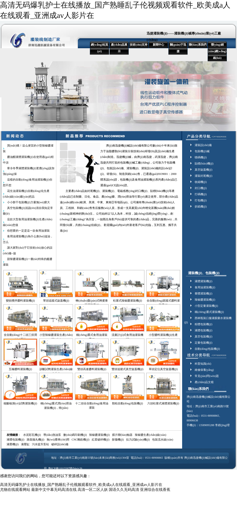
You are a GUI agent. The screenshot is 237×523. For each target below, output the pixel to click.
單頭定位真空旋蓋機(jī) (163, 369)
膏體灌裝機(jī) (203, 293)
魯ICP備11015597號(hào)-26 (65, 468)
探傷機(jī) (118, 439)
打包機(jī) (201, 200)
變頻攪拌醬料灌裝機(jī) (20, 300)
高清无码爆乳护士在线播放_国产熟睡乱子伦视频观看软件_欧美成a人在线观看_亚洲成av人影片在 (81, 485)
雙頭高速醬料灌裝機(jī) (91, 369)
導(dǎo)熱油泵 (52, 435)
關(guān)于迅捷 (178, 48)
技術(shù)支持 (138, 44)
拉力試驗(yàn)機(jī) (138, 439)
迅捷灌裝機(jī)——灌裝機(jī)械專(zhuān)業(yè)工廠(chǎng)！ (184, 37)
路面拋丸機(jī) (35, 439)
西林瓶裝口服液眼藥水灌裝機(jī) (208, 318)
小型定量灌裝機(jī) (206, 305)
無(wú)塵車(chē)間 (58, 439)
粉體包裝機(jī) (203, 324)
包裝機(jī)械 (202, 151)
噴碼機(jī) (201, 157)
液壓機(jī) (13, 444)
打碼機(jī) (201, 194)
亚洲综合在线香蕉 (155, 490)
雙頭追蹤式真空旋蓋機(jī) (128, 369)
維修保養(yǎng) (204, 370)
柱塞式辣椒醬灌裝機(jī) (127, 300)
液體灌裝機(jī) (203, 281)
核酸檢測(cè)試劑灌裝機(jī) (20, 403)
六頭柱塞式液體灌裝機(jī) (163, 403)
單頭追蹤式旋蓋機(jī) (56, 300)
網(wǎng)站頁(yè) (99, 48)
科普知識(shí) (203, 363)
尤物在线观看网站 (15, 490)
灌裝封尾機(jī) (203, 175)
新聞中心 (158, 44)
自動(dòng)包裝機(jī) (207, 348)
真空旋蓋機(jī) (203, 169)
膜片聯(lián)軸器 (122, 435)
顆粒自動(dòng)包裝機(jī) (127, 403)
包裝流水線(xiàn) (162, 439)
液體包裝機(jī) (203, 330)
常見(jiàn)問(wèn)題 (207, 376)
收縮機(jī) (201, 182)
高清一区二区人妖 (93, 490)
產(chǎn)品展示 (119, 48)
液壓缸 (25, 444)
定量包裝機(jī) (203, 342)
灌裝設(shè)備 (203, 145)
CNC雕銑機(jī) (80, 439)
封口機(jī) (201, 188)
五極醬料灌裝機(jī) (20, 369)
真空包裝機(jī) (203, 336)
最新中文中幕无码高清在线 (54, 490)
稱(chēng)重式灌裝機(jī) (209, 312)
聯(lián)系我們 (197, 44)
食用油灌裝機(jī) (205, 287)
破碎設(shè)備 (59, 444)
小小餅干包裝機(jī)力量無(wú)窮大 (28, 202)
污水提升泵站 (40, 444)
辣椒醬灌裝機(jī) (205, 299)
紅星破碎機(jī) (101, 439)
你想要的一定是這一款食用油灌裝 (28, 230)
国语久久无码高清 (124, 490)
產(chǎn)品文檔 (204, 382)
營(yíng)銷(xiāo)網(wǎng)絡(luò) (217, 51)
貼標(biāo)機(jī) (204, 163)
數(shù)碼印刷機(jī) (75, 435)
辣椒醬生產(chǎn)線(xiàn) (150, 435)
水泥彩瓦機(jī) (32, 435)
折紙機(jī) (201, 206)
